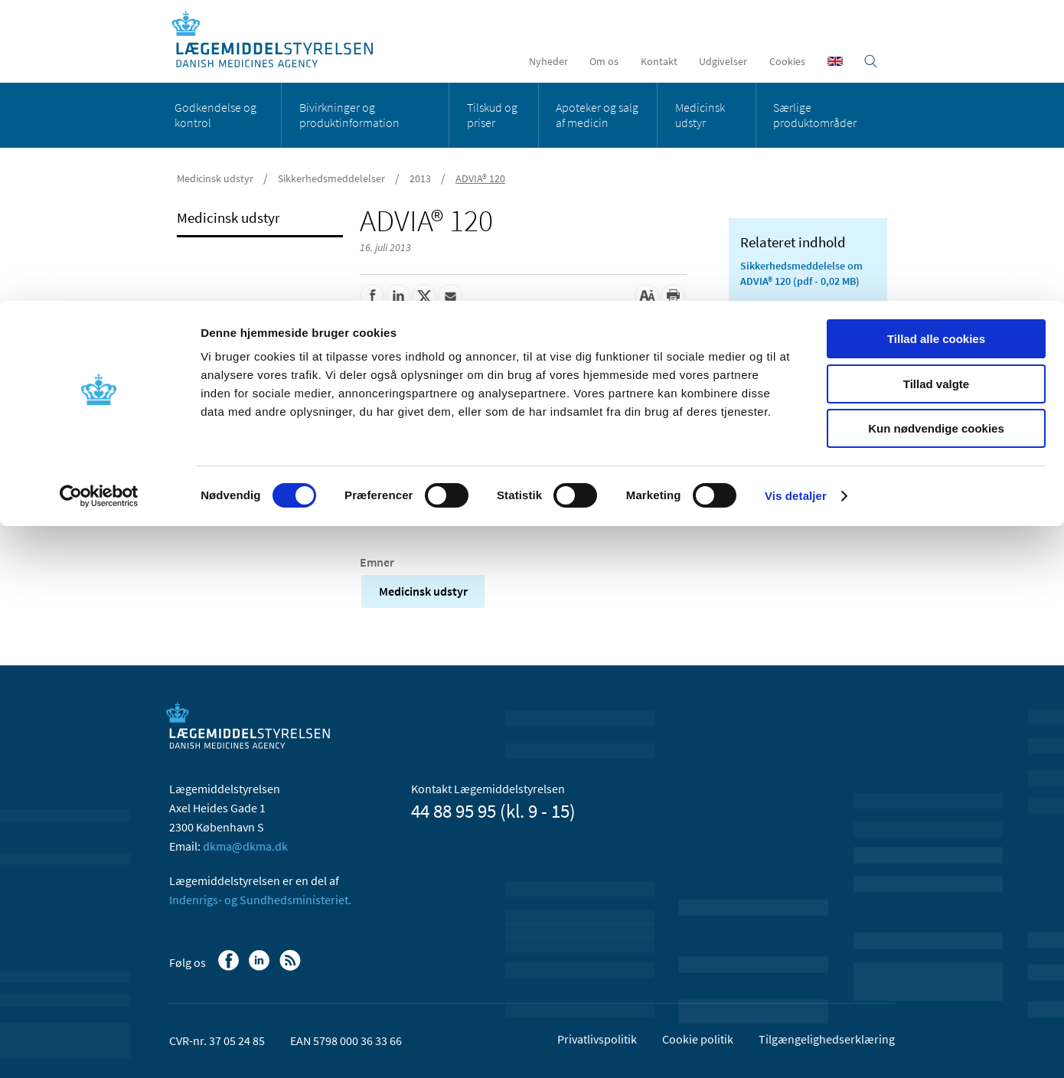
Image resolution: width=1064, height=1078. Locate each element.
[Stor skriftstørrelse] (647, 296)
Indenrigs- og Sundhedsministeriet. (260, 899)
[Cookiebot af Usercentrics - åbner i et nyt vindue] (99, 195)
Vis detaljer (796, 194)
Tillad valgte (936, 83)
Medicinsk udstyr (423, 591)
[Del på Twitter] (424, 296)
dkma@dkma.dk (245, 846)
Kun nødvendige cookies (936, 127)
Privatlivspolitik (597, 1039)
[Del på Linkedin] (398, 296)
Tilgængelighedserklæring (827, 1039)
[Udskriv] (673, 296)
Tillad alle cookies (936, 37)
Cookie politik (697, 1039)
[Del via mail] (450, 296)
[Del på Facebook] (372, 296)
